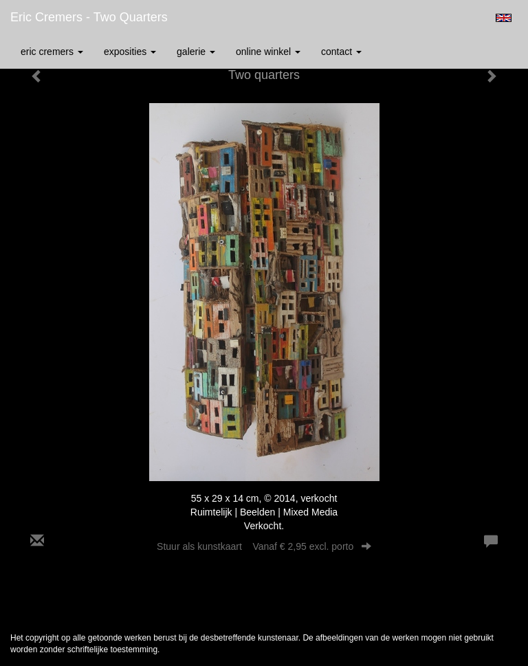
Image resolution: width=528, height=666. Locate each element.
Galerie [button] (196, 51)
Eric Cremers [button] (52, 51)
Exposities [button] (130, 51)
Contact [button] (341, 51)
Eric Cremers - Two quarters (89, 17)
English (504, 18)
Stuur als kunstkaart (264, 546)
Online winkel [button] (268, 51)
